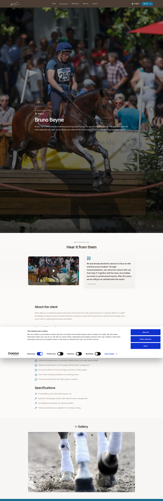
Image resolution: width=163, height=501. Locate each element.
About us (85, 4)
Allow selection (145, 482)
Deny (145, 489)
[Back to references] (43, 110)
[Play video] (53, 273)
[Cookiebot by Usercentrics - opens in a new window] (13, 496)
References (75, 4)
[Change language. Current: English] (135, 4)
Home (54, 4)
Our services (64, 4)
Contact (94, 4)
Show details (109, 497)
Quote (147, 4)
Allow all (145, 475)
